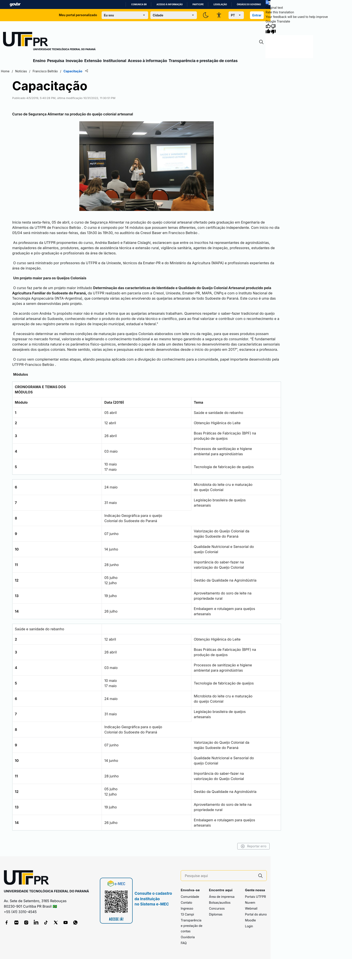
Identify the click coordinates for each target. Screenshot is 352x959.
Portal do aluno (256, 914)
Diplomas (215, 914)
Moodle (250, 920)
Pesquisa (55, 60)
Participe (198, 4)
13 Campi (187, 914)
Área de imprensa (221, 896)
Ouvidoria (188, 937)
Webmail (251, 908)
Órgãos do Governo (249, 4)
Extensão (93, 60)
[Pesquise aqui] (219, 876)
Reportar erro (254, 846)
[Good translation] (268, 29)
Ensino (39, 60)
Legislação (220, 4)
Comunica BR (139, 4)
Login (249, 926)
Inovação (74, 60)
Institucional (114, 60)
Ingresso (187, 908)
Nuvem (250, 902)
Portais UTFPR (255, 896)
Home (5, 71)
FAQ (184, 943)
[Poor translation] (273, 29)
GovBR (15, 4)
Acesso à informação (169, 4)
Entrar (257, 15)
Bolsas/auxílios (220, 902)
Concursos (217, 908)
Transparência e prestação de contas (203, 60)
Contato (186, 902)
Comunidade (190, 896)
